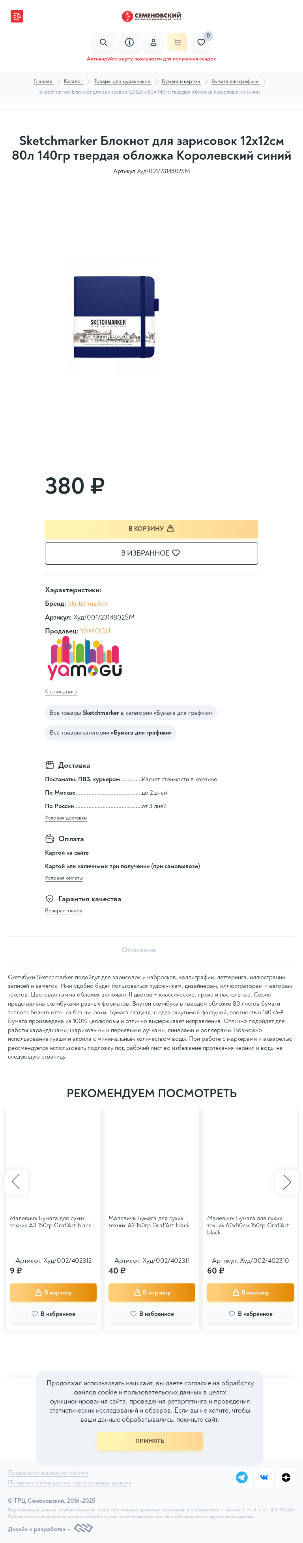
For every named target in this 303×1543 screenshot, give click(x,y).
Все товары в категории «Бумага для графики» (131, 713)
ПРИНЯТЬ (150, 1441)
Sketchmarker (88, 603)
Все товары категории (111, 733)
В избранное (155, 553)
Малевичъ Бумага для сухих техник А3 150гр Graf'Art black (50, 1221)
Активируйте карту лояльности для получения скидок (151, 58)
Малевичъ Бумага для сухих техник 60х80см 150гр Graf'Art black (248, 1225)
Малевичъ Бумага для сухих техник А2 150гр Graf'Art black (148, 1221)
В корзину (151, 528)
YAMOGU (95, 631)
